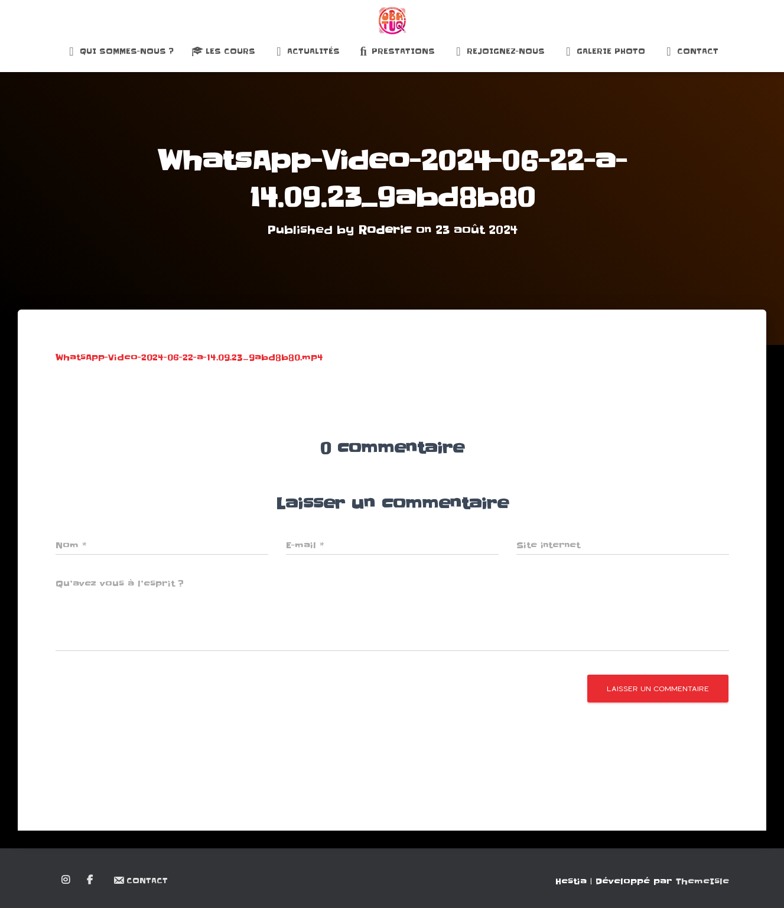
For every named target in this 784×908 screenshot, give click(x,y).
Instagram (66, 880)
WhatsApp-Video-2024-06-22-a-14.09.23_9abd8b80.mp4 (189, 357)
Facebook (90, 880)
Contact (690, 51)
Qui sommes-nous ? (120, 51)
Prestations (396, 51)
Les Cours (223, 51)
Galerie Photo (603, 51)
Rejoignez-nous (499, 51)
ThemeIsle (702, 881)
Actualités (306, 51)
